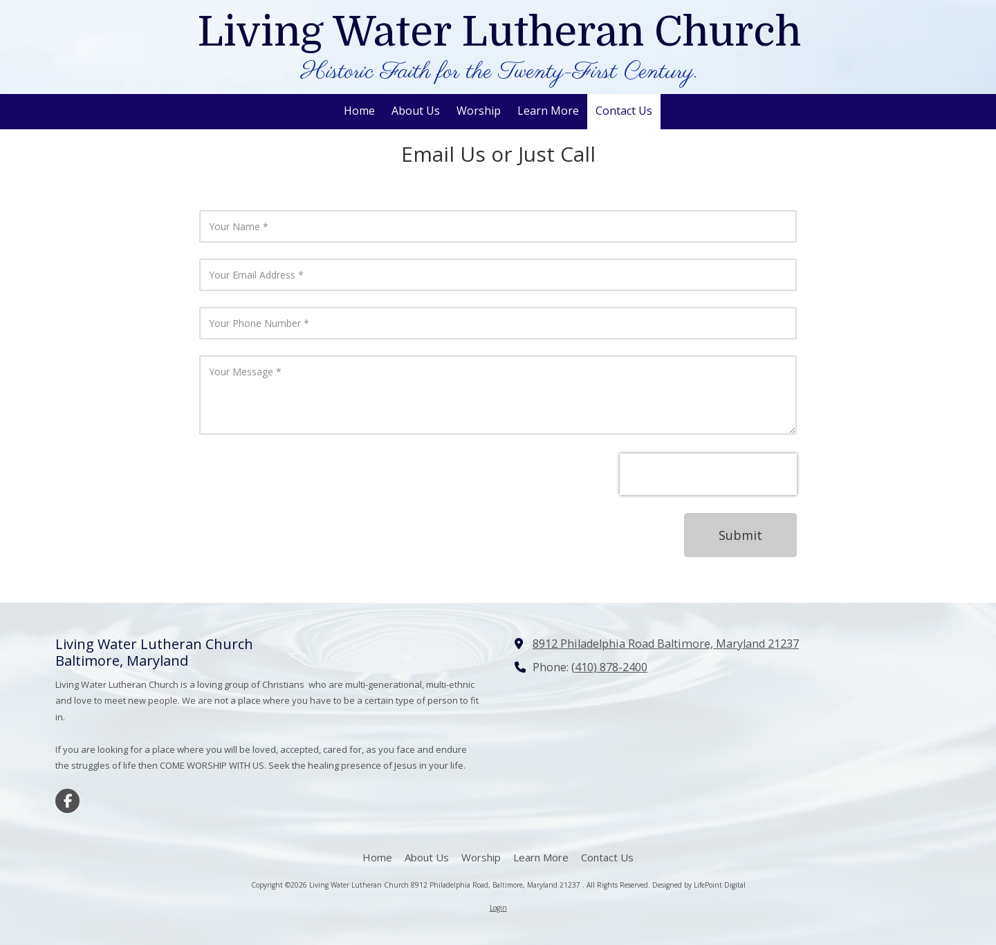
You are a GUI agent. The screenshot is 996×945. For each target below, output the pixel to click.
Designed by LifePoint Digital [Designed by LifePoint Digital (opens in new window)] (699, 885)
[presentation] (708, 474)
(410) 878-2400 (609, 667)
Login (498, 908)
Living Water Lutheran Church (499, 31)
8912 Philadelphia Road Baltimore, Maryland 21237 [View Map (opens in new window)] (666, 643)
